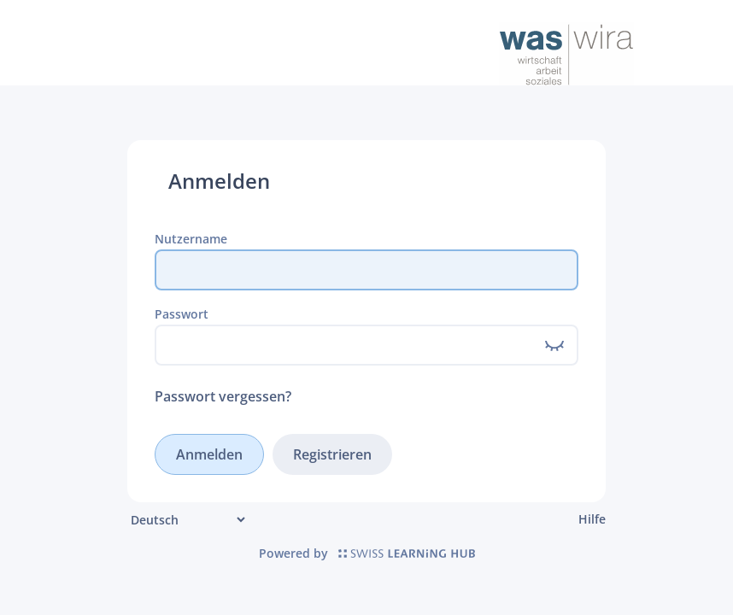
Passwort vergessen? (223, 396)
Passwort (181, 314)
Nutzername (191, 239)
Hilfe (592, 519)
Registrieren (332, 454)
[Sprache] (187, 520)
